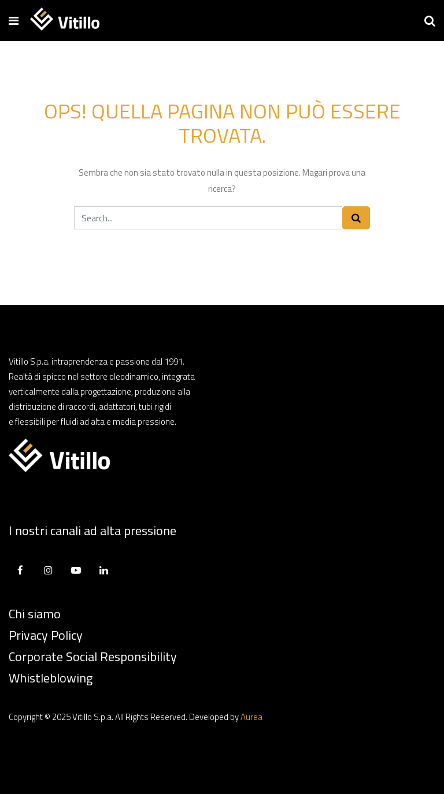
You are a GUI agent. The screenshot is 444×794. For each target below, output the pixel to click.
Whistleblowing (50, 678)
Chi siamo (35, 614)
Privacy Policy (46, 635)
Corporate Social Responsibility (93, 656)
